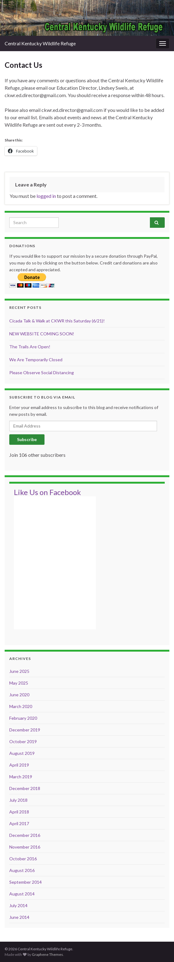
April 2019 (19, 765)
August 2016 (22, 870)
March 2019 (20, 776)
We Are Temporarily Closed (35, 359)
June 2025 (19, 671)
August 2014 (22, 893)
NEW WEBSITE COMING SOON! (41, 333)
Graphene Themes (47, 954)
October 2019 (23, 741)
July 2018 (18, 800)
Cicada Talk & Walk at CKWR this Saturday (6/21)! (57, 320)
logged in (46, 196)
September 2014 (25, 882)
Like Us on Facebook (47, 492)
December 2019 (24, 729)
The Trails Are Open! (29, 346)
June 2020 (19, 694)
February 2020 (23, 718)
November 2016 (24, 846)
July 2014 (18, 905)
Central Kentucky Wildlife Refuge (40, 43)
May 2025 (18, 683)
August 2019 (22, 753)
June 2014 (19, 917)
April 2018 (19, 811)
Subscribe (27, 439)
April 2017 (19, 823)
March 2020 (20, 706)
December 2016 (24, 835)
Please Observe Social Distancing (41, 372)
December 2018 (24, 788)
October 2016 (23, 858)
